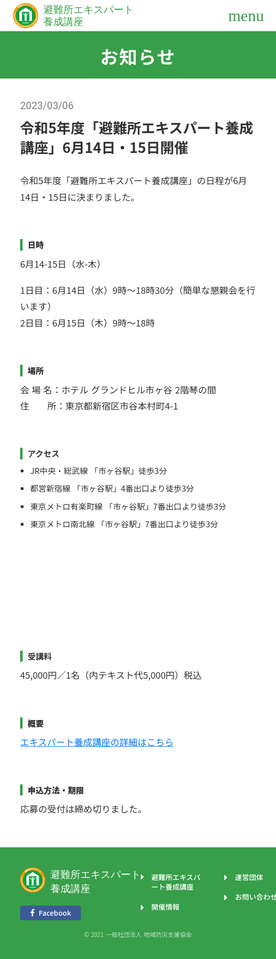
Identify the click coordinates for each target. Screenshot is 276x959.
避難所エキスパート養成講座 (95, 881)
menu (246, 16)
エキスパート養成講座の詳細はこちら (96, 741)
